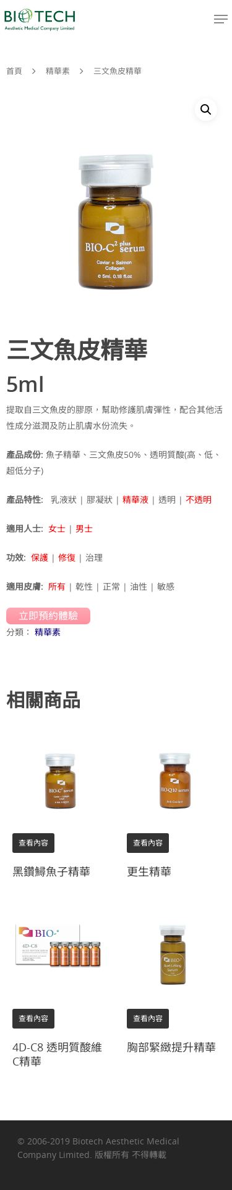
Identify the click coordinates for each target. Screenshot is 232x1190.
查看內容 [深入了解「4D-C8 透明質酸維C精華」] (33, 1018)
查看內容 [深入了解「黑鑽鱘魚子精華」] (33, 842)
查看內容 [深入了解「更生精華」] (148, 842)
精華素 (58, 70)
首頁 (14, 70)
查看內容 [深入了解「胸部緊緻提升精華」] (148, 1018)
